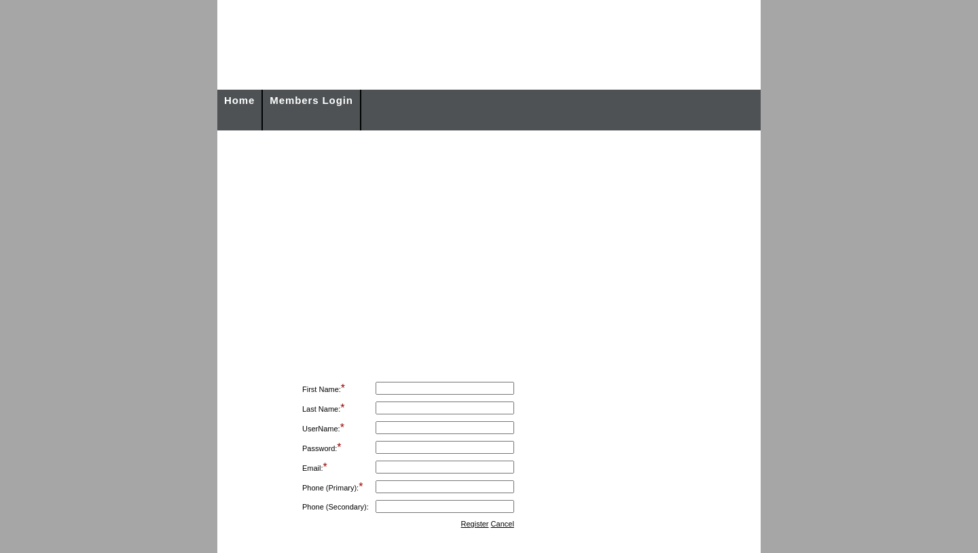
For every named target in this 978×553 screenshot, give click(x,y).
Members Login (311, 100)
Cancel (502, 524)
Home (239, 100)
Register (475, 524)
